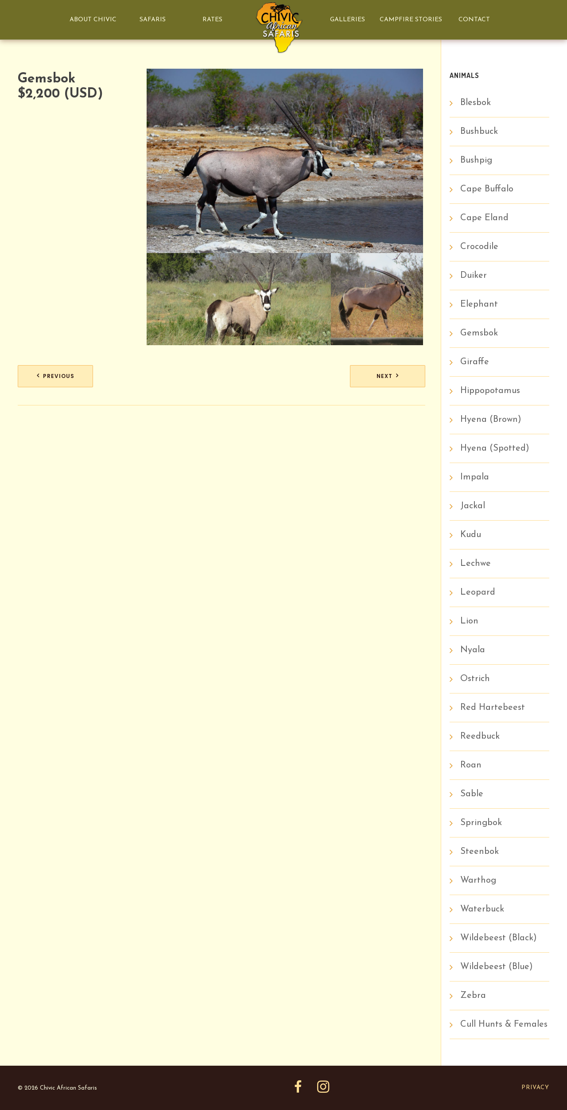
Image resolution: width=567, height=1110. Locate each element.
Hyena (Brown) (490, 419)
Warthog (478, 880)
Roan (471, 765)
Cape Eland (484, 218)
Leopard (477, 592)
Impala (474, 477)
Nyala (472, 650)
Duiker (473, 275)
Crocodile (479, 246)
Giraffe (474, 362)
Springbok (481, 822)
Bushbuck (479, 131)
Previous (58, 376)
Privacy (535, 1088)
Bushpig (476, 160)
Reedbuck (480, 736)
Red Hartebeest (492, 707)
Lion (469, 621)
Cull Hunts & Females (504, 1024)
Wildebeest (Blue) (496, 966)
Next (384, 376)
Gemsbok (479, 333)
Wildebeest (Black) (498, 938)
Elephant (479, 304)
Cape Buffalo (486, 189)
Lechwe (475, 563)
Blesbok (475, 102)
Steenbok (479, 851)
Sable (471, 794)
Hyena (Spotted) (494, 448)
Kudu (470, 534)
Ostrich (475, 678)
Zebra (473, 995)
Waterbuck (482, 909)
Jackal (472, 506)
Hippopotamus (490, 390)
